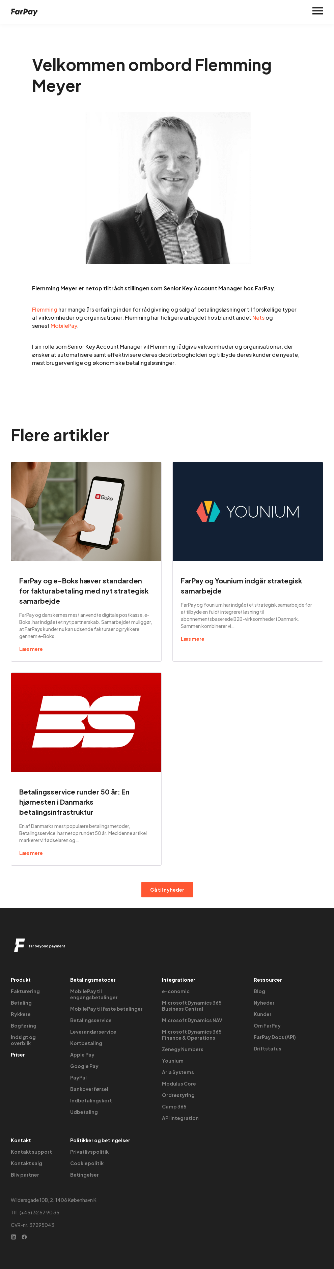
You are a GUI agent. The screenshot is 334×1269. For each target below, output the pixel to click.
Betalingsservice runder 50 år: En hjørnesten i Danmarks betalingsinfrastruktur (74, 801)
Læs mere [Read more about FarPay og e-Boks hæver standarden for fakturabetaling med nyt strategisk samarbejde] (31, 649)
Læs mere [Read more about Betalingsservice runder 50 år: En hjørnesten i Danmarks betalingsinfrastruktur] (31, 853)
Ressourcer (268, 980)
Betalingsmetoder (93, 980)
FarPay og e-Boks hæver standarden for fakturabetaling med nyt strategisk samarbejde (83, 590)
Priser (18, 1054)
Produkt (21, 980)
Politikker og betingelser (100, 1140)
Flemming (44, 309)
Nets (258, 317)
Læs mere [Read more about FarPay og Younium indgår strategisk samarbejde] (192, 639)
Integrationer (178, 980)
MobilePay (64, 325)
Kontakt (21, 1140)
